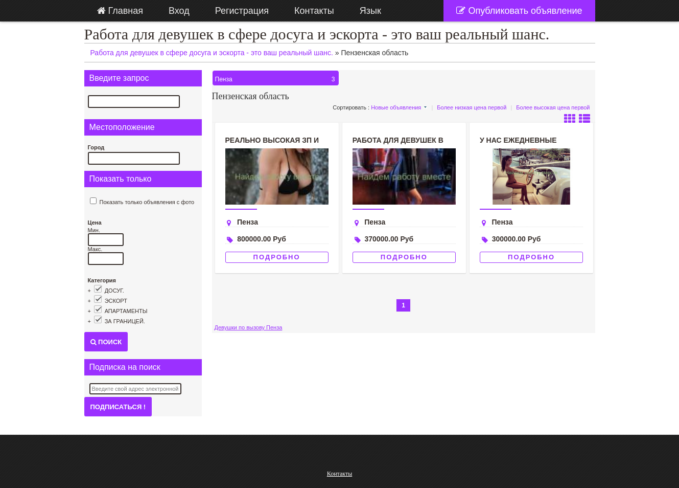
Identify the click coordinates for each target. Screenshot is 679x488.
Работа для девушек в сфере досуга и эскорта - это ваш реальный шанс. (317, 34)
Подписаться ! (118, 407)
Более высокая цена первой (553, 107)
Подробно (276, 257)
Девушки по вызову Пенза (249, 327)
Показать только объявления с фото (147, 202)
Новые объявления (396, 107)
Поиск (106, 342)
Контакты (340, 473)
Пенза (276, 79)
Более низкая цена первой (471, 107)
